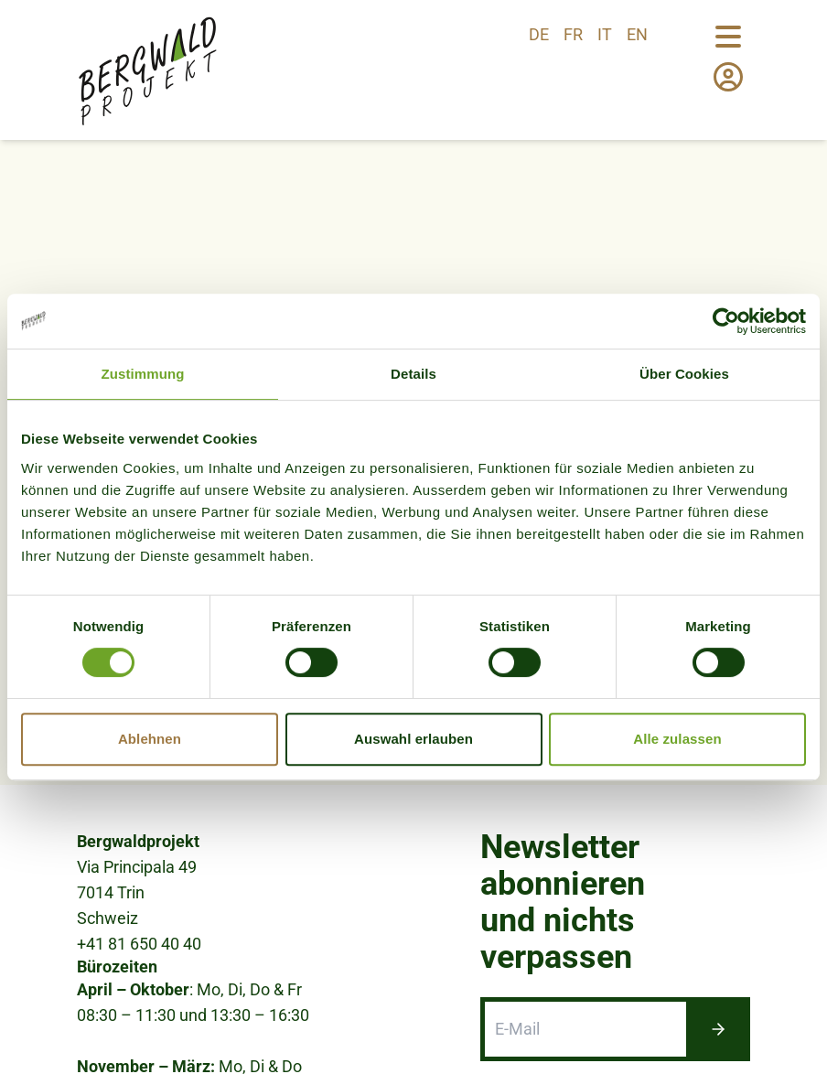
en (637, 34)
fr (573, 34)
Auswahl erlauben (413, 738)
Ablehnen (149, 738)
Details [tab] (413, 373)
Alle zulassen (677, 738)
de (539, 34)
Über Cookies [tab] (684, 373)
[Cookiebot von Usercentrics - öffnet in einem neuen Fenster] (726, 321)
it (604, 34)
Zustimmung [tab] (143, 373)
